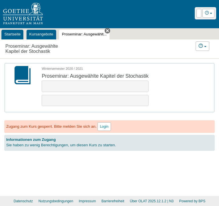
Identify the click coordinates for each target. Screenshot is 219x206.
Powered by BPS (192, 201)
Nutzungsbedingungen (55, 201)
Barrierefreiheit (113, 201)
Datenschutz (23, 201)
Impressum (87, 201)
